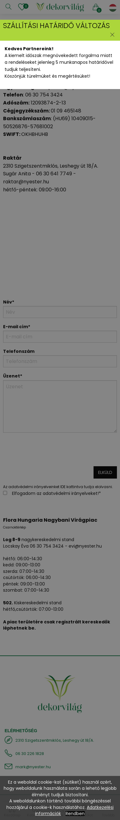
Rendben (75, 813)
